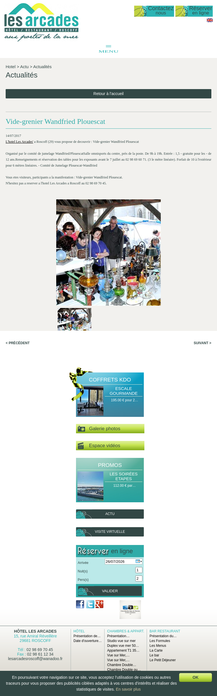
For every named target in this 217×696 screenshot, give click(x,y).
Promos (110, 465)
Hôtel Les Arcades (35, 631)
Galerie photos (99, 429)
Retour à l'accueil (109, 93)
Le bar (154, 655)
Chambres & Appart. (125, 631)
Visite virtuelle (110, 532)
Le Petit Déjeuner (162, 660)
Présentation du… (163, 636)
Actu (24, 66)
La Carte (155, 650)
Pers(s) (83, 580)
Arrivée (83, 563)
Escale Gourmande (124, 391)
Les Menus (157, 646)
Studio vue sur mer (121, 641)
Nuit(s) (83, 571)
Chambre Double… (121, 665)
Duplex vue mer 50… (123, 646)
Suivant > (202, 343)
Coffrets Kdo (110, 380)
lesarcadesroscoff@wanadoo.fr (35, 658)
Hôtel (79, 631)
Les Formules (159, 641)
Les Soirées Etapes (124, 476)
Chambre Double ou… (124, 670)
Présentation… (118, 636)
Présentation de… (87, 636)
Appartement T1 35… (123, 650)
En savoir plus (128, 689)
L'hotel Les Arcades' (19, 142)
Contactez (160, 11)
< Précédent (17, 343)
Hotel (11, 66)
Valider (110, 591)
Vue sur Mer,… (118, 655)
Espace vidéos (99, 445)
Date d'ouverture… (87, 641)
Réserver (200, 11)
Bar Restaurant (164, 631)
